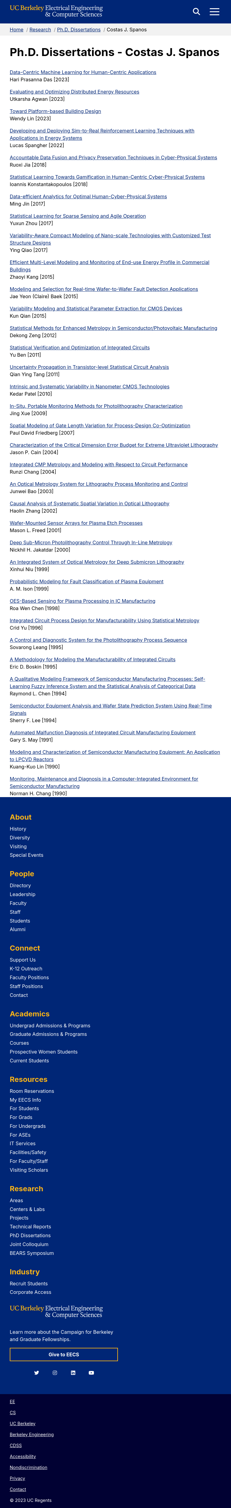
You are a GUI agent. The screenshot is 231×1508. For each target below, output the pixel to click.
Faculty (18, 903)
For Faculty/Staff (29, 1161)
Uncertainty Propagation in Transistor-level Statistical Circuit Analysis (89, 367)
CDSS (16, 1445)
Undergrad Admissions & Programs (50, 1025)
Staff (15, 912)
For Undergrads (28, 1126)
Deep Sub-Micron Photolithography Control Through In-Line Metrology (91, 542)
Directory (20, 885)
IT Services (23, 1143)
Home (16, 29)
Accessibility (23, 1456)
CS (13, 1412)
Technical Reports (30, 1227)
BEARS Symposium (32, 1253)
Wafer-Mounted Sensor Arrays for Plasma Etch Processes (76, 523)
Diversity (20, 838)
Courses (19, 1043)
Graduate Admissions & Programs (48, 1034)
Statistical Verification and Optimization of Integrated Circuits (80, 347)
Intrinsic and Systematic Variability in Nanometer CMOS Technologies (89, 386)
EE (12, 1401)
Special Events (26, 855)
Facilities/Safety (28, 1152)
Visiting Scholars (29, 1170)
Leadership (22, 894)
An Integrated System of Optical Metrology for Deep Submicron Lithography (97, 562)
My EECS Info (25, 1100)
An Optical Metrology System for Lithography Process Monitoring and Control (99, 484)
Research (40, 29)
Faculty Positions (29, 977)
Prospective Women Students (44, 1052)
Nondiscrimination (28, 1467)
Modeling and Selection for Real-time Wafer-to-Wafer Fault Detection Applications (104, 289)
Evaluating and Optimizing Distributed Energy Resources (74, 92)
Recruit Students (29, 1283)
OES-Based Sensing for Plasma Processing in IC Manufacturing (82, 601)
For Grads (21, 1117)
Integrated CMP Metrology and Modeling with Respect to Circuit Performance (99, 464)
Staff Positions (26, 986)
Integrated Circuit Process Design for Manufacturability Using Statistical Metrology (104, 620)
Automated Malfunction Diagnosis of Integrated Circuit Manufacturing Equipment (103, 732)
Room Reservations (32, 1091)
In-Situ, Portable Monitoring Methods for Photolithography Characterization (96, 406)
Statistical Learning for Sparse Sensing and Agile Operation (78, 216)
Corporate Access (30, 1292)
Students (20, 921)
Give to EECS (63, 1354)
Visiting (18, 846)
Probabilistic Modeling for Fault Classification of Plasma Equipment (86, 581)
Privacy (17, 1478)
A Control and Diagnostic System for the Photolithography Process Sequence (98, 640)
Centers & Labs (27, 1209)
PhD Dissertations (30, 1235)
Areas (16, 1200)
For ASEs (20, 1135)
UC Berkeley (22, 1423)
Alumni (18, 929)
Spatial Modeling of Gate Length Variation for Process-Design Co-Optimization (100, 425)
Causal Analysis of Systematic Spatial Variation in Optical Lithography (89, 503)
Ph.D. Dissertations (79, 29)
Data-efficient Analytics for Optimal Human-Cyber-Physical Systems (88, 196)
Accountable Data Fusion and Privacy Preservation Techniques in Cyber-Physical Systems (113, 157)
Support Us (23, 960)
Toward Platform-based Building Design (55, 111)
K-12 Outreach (26, 969)
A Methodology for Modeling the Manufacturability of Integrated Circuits (93, 659)
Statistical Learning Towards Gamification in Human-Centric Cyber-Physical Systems (107, 177)
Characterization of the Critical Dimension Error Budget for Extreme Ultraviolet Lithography (114, 445)
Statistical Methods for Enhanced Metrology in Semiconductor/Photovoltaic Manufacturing (113, 328)
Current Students (29, 1061)
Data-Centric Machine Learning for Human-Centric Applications (83, 72)
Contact (19, 995)
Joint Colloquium (29, 1244)
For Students (24, 1108)
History (18, 829)
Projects (19, 1218)
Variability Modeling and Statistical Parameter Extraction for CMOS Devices (96, 308)
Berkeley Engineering (32, 1434)
